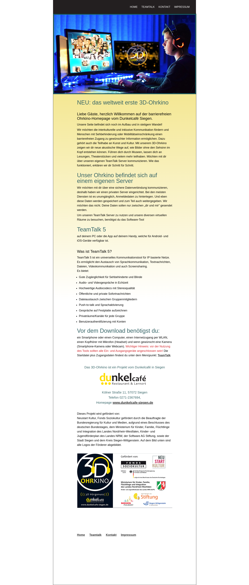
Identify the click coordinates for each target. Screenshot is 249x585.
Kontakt (164, 7)
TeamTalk (164, 355)
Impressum (182, 7)
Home (134, 7)
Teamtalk (148, 7)
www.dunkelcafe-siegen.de (133, 402)
